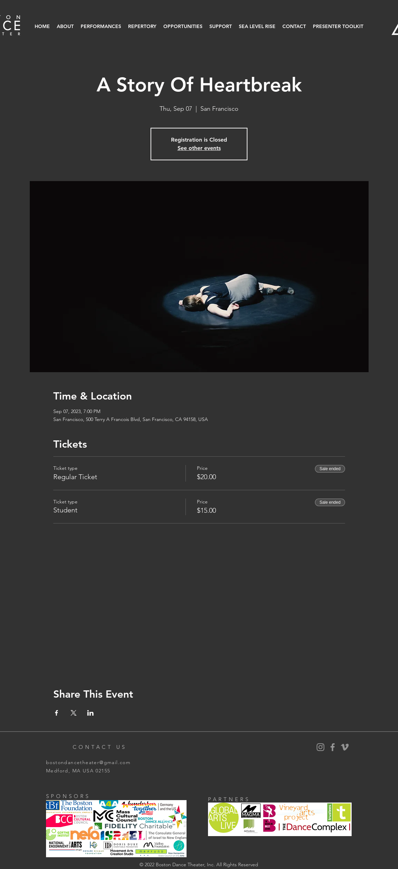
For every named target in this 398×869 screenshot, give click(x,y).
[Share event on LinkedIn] (90, 713)
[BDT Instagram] (320, 747)
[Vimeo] (345, 747)
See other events (199, 148)
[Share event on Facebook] (56, 713)
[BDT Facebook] (332, 747)
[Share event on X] (73, 713)
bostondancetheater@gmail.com (88, 762)
